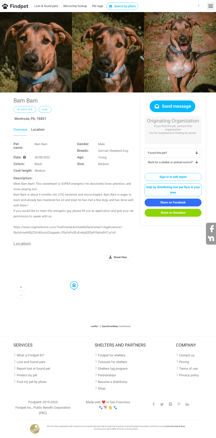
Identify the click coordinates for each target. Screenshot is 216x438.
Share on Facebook (173, 202)
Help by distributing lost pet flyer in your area (173, 189)
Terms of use (188, 368)
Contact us (186, 355)
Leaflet (94, 326)
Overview (20, 129)
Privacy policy (189, 375)
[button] (71, 281)
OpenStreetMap (110, 326)
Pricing (184, 362)
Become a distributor (112, 382)
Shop (101, 388)
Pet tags (97, 6)
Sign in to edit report (173, 177)
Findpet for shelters (111, 355)
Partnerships (107, 375)
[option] (36, 52)
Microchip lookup (75, 6)
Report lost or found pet (33, 368)
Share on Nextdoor (173, 212)
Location (37, 129)
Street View (120, 257)
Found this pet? (174, 152)
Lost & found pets (46, 6)
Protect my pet (27, 375)
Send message (172, 106)
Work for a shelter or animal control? (174, 162)
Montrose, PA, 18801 (30, 119)
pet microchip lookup (175, 426)
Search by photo (122, 6)
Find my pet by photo (32, 382)
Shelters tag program (113, 368)
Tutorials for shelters (112, 362)
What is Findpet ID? (30, 355)
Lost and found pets (31, 362)
